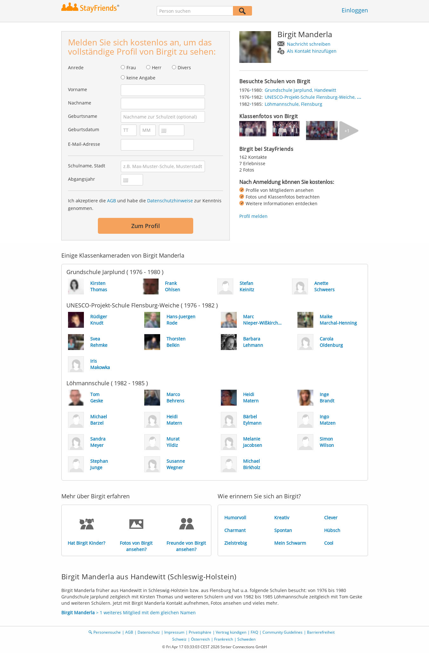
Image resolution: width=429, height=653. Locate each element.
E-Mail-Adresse (84, 144)
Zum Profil (145, 226)
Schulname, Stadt (86, 166)
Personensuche (107, 632)
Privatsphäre (200, 632)
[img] (255, 130)
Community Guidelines (282, 632)
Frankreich (223, 639)
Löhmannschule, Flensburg (293, 104)
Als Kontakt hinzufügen (312, 51)
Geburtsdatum (83, 129)
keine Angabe (140, 78)
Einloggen (355, 10)
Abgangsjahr (81, 179)
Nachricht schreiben (308, 44)
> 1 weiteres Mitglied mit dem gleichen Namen (128, 612)
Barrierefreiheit (321, 632)
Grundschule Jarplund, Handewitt (300, 90)
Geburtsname (82, 116)
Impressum (174, 632)
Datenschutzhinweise (170, 201)
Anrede (76, 67)
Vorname (77, 89)
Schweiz (179, 639)
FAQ (254, 632)
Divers (184, 67)
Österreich (200, 639)
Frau (131, 67)
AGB (111, 201)
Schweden (246, 639)
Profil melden (253, 216)
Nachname (79, 103)
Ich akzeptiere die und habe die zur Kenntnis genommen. (144, 204)
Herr (156, 67)
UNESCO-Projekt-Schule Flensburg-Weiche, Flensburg (321, 97)
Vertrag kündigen (231, 632)
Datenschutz (149, 632)
